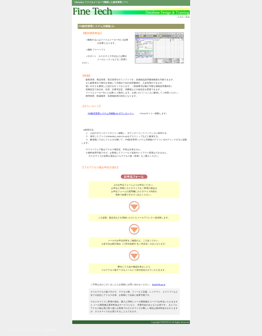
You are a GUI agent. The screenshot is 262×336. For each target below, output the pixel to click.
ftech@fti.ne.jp (158, 284)
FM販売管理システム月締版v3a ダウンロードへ (111, 113)
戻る (187, 16)
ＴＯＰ (180, 16)
